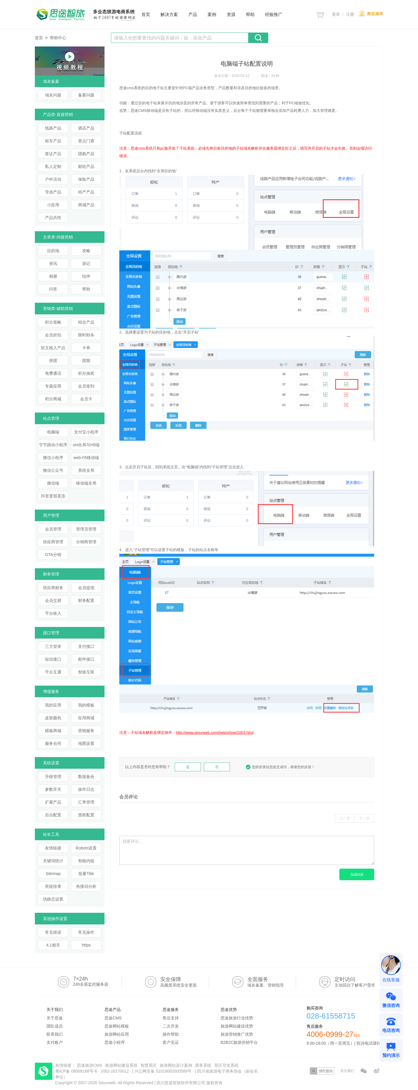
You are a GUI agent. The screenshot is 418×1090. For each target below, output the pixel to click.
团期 (86, 360)
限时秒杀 (86, 335)
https (86, 945)
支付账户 (54, 1042)
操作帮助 (171, 1034)
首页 (39, 37)
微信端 (53, 483)
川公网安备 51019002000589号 (163, 1071)
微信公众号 (53, 470)
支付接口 (86, 646)
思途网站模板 (117, 1026)
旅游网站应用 (117, 1034)
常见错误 (53, 932)
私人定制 (53, 166)
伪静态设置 (53, 899)
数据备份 (86, 776)
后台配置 (53, 815)
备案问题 (86, 95)
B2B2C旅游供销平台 (239, 1042)
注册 (350, 14)
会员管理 (53, 529)
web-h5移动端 (86, 457)
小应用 (53, 204)
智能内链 (86, 860)
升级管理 (53, 776)
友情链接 (53, 848)
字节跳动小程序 (53, 444)
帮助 (86, 289)
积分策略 (53, 322)
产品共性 (53, 217)
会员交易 (53, 600)
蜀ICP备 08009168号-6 (76, 1071)
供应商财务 (53, 587)
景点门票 (86, 141)
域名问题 (53, 95)
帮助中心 (58, 37)
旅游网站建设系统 (121, 1065)
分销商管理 (86, 541)
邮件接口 (86, 659)
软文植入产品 (53, 347)
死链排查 (53, 886)
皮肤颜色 (53, 718)
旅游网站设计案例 (176, 1065)
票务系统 (203, 1065)
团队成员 (54, 1026)
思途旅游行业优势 (237, 1018)
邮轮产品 (86, 166)
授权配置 (86, 815)
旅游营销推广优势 (237, 1034)
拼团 (53, 360)
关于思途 (54, 1018)
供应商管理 (53, 541)
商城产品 (86, 204)
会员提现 (86, 587)
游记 (86, 263)
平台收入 (53, 613)
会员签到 (86, 386)
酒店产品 (86, 128)
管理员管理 (86, 529)
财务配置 (86, 600)
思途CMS (113, 1018)
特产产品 (86, 192)
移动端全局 (86, 483)
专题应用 (53, 386)
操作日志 (86, 789)
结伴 (86, 276)
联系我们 (54, 1034)
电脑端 (53, 432)
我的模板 (86, 705)
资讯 (53, 263)
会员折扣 (53, 335)
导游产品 (53, 192)
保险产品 (86, 179)
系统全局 (86, 470)
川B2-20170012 (115, 1071)
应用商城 (86, 718)
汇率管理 (86, 802)
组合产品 (86, 322)
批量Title (86, 873)
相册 (53, 276)
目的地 (53, 250)
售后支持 (171, 1018)
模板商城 (53, 730)
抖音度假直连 (53, 496)
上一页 (345, 818)
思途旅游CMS (89, 1065)
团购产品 (86, 153)
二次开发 (171, 1026)
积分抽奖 (86, 373)
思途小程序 (115, 1042)
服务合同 (53, 743)
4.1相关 (53, 945)
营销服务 (86, 730)
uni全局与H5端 (86, 444)
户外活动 (53, 179)
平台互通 (53, 672)
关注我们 (347, 1071)
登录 (336, 14)
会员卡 (86, 399)
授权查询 (322, 1071)
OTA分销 (53, 554)
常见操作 (86, 932)
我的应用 (53, 705)
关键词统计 (53, 860)
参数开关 (53, 789)
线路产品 (53, 128)
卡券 (86, 347)
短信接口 (53, 659)
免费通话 (53, 373)
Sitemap (53, 873)
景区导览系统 (226, 1065)
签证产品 (53, 153)
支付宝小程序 (86, 432)
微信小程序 (53, 457)
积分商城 (53, 399)
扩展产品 (53, 802)
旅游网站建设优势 (237, 1026)
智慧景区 (148, 1065)
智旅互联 (86, 672)
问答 (53, 289)
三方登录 (53, 646)
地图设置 (86, 743)
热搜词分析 (86, 886)
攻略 (86, 250)
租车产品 (53, 141)
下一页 (364, 818)
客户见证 (171, 1042)
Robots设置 (86, 848)
